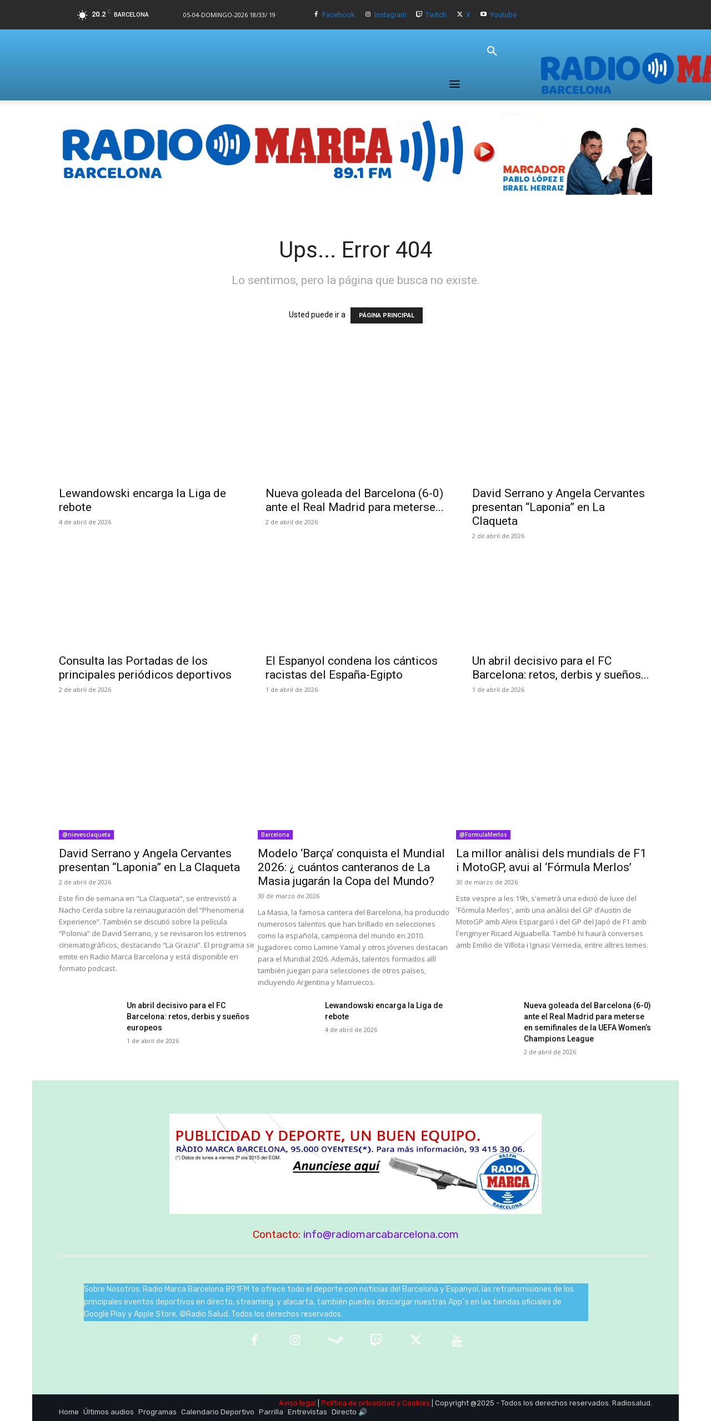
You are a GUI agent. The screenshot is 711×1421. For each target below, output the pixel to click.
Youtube (503, 15)
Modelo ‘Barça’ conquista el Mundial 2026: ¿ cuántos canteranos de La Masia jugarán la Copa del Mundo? (351, 867)
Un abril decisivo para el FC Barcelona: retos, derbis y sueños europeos (188, 1016)
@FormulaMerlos (483, 834)
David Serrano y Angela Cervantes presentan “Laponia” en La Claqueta (558, 507)
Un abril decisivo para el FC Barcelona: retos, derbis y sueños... (560, 667)
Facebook (338, 15)
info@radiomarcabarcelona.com (381, 1234)
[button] (492, 51)
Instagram (390, 15)
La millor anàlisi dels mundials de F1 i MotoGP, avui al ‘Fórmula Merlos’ (551, 860)
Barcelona (275, 834)
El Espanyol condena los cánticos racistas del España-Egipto (352, 667)
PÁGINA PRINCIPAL (386, 315)
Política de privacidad (358, 1403)
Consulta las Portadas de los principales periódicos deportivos (145, 667)
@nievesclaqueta (86, 834)
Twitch (436, 15)
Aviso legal (297, 1403)
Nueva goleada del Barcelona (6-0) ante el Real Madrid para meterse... (355, 500)
